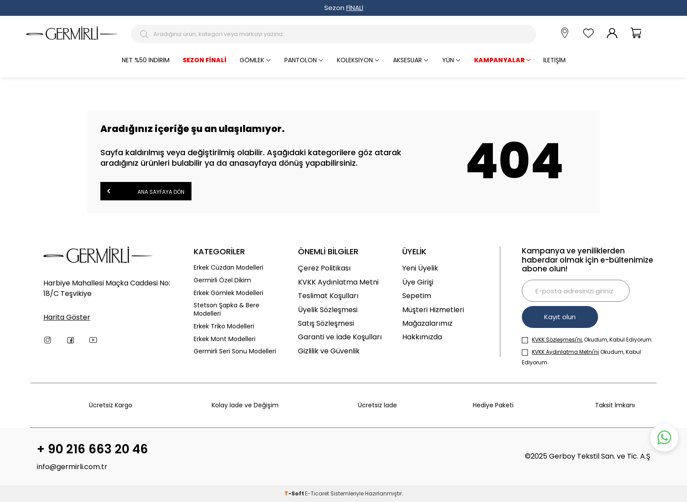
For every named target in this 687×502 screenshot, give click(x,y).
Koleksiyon (355, 60)
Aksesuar (407, 60)
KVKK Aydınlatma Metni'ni (565, 352)
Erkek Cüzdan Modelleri (228, 267)
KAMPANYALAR (499, 60)
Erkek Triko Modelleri (224, 326)
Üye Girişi (417, 282)
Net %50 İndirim (146, 60)
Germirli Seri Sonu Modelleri (235, 351)
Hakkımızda (422, 337)
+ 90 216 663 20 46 (92, 449)
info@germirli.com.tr (72, 467)
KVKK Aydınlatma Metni (338, 282)
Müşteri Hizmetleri (433, 309)
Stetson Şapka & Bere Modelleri (226, 309)
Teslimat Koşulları (328, 295)
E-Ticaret (317, 493)
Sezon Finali (205, 60)
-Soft (294, 493)
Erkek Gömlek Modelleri (228, 293)
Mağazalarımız (427, 323)
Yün (448, 60)
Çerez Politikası (324, 268)
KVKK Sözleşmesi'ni (557, 339)
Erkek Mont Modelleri (224, 339)
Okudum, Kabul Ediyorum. (581, 357)
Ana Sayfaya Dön (145, 190)
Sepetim (416, 295)
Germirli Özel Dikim (222, 280)
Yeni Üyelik (420, 268)
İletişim (554, 60)
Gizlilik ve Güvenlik (329, 351)
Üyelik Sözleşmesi (328, 309)
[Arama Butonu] (145, 34)
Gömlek (252, 60)
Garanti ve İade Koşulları (340, 337)
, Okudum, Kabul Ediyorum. (587, 339)
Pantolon (300, 60)
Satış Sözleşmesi (326, 323)
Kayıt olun (560, 316)
